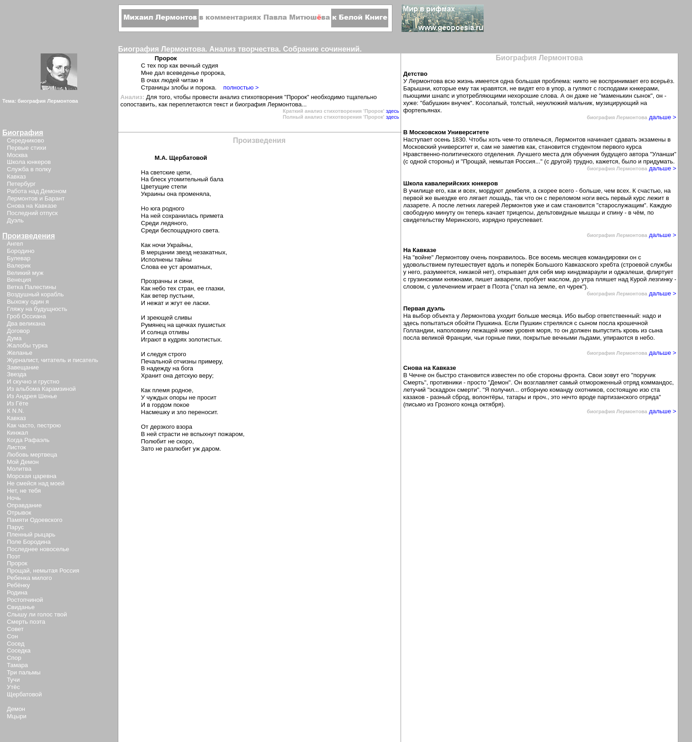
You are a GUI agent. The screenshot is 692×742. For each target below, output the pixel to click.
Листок (16, 447)
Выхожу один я (28, 301)
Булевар (19, 258)
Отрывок (19, 512)
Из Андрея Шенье (32, 396)
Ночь (14, 498)
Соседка (19, 650)
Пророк (17, 563)
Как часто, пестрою (34, 425)
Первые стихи (26, 147)
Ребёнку (18, 585)
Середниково (25, 140)
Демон (16, 708)
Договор (18, 330)
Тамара (17, 665)
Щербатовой (24, 694)
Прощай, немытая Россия (43, 570)
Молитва (19, 468)
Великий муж (25, 272)
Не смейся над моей (35, 483)
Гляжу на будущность (37, 308)
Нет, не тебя (24, 490)
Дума (14, 338)
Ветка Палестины (31, 287)
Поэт (13, 556)
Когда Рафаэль (28, 440)
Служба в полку (29, 169)
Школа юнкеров (29, 161)
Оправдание (24, 505)
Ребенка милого (29, 577)
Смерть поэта (26, 621)
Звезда (16, 374)
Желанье (19, 352)
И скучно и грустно (33, 381)
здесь (392, 111)
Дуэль (15, 220)
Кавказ (16, 176)
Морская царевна (31, 476)
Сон (12, 636)
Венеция (19, 279)
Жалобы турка (27, 345)
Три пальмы (24, 672)
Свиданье (21, 607)
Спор (14, 657)
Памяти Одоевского (35, 519)
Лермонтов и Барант (36, 198)
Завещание (23, 367)
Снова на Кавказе (32, 205)
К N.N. (15, 410)
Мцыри (16, 716)
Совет (15, 629)
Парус (15, 527)
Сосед (15, 643)
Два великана (26, 323)
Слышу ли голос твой (37, 614)
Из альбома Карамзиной (41, 388)
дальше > (661, 117)
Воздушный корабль (35, 294)
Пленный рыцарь (31, 534)
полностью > (241, 87)
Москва (17, 155)
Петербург (21, 183)
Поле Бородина (29, 541)
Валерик (19, 265)
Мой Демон (23, 461)
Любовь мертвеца (32, 454)
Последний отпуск (32, 213)
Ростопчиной (25, 599)
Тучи (13, 679)
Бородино (20, 250)
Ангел (15, 243)
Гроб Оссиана (26, 316)
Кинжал (17, 432)
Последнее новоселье (38, 549)
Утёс (13, 687)
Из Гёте (17, 403)
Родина (17, 592)
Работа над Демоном (36, 191)
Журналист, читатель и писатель (52, 360)
